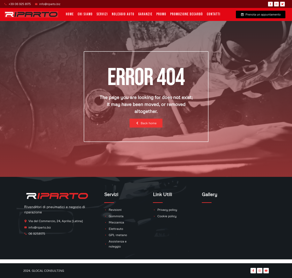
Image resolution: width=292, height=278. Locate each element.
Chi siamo (85, 14)
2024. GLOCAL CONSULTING (43, 270)
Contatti (214, 14)
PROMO (161, 14)
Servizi (102, 14)
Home (70, 14)
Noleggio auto (123, 14)
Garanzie (145, 14)
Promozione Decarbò (186, 14)
